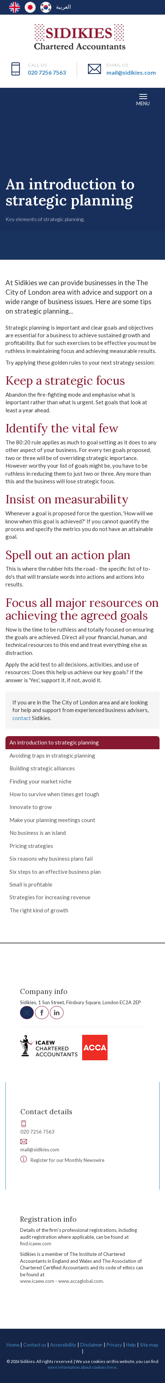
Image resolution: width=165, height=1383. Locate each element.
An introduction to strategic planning (54, 742)
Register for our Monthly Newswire (67, 1160)
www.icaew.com (37, 1281)
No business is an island (37, 832)
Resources (22, 155)
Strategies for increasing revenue (49, 897)
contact (21, 718)
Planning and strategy (41, 162)
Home (13, 1345)
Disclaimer (91, 1345)
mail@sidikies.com (131, 72)
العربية (63, 6)
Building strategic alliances (42, 768)
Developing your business (106, 155)
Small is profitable (30, 884)
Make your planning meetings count (52, 820)
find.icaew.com (35, 1243)
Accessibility (63, 1345)
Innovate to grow (30, 807)
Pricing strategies (31, 845)
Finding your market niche (40, 781)
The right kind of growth (38, 910)
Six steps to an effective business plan (55, 871)
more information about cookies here (82, 1367)
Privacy (114, 1345)
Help (131, 1345)
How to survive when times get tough (54, 794)
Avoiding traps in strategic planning (52, 755)
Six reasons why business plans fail (51, 858)
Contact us (34, 1345)
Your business (56, 155)
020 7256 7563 (47, 72)
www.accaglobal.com (80, 1281)
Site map (149, 1345)
